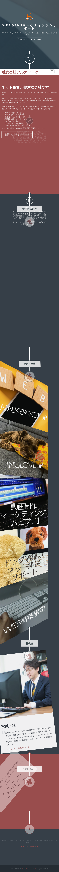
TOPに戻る (24, 845)
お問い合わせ (34, 845)
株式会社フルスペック (29, 867)
